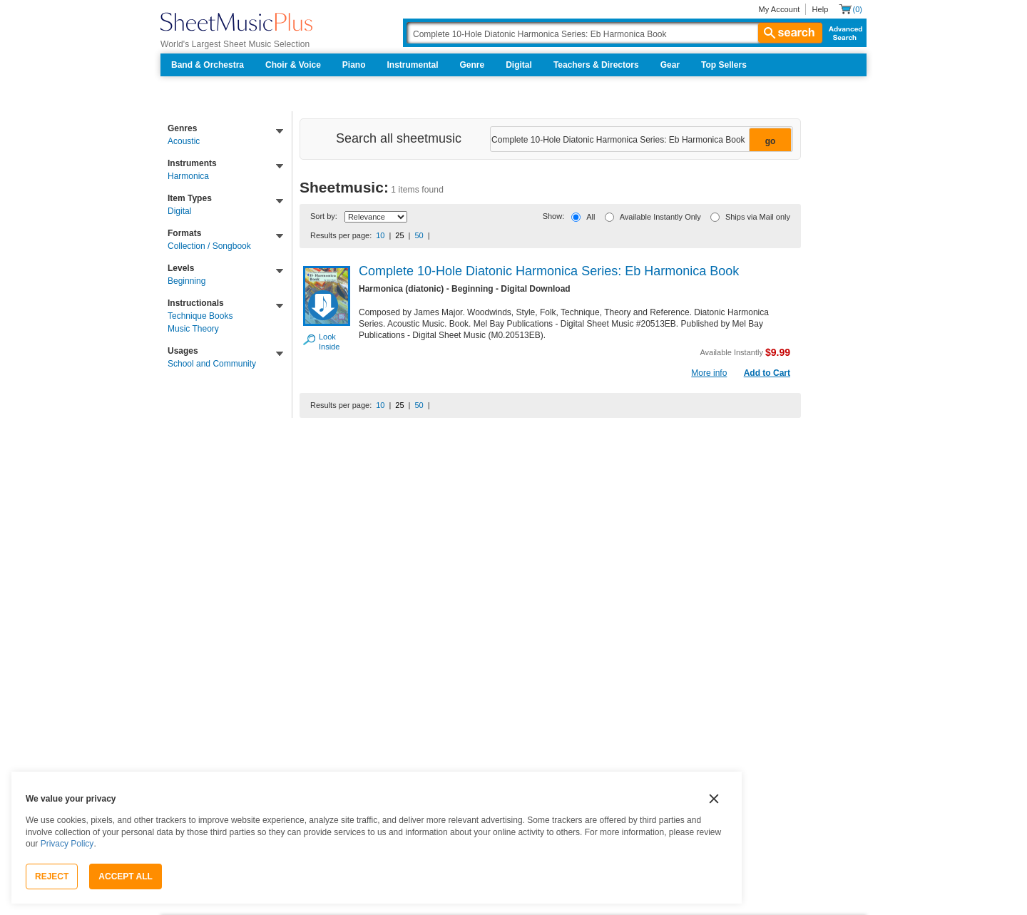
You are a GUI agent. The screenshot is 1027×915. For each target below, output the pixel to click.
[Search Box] (614, 33)
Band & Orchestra (207, 65)
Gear (670, 65)
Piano (354, 65)
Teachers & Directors (596, 65)
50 (418, 235)
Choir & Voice (293, 65)
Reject (51, 876)
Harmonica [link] (188, 176)
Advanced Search (842, 33)
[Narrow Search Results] (640, 140)
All (590, 217)
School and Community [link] (212, 363)
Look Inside (327, 341)
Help (820, 9)
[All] (576, 217)
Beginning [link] (186, 281)
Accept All (125, 876)
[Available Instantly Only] (609, 217)
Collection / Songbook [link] (209, 246)
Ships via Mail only (757, 217)
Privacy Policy (67, 844)
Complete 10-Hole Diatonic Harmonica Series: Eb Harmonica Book (549, 271)
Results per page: (341, 235)
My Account (778, 9)
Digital (519, 65)
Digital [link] (179, 211)
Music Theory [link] (193, 328)
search (790, 33)
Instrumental (413, 65)
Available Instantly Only (660, 217)
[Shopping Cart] (850, 8)
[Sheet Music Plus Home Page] (236, 21)
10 (380, 235)
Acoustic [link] (184, 141)
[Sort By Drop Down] (375, 217)
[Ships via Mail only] (715, 217)
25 (399, 235)
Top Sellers (724, 65)
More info (709, 373)
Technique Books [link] (200, 316)
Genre (472, 65)
